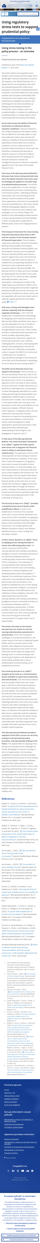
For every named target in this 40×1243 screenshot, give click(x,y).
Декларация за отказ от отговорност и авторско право (18, 1120)
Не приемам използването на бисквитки (21, 1239)
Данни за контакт (10, 1102)
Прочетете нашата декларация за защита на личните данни (21, 1224)
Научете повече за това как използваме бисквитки (21, 1230)
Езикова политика (11, 1153)
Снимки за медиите (11, 1099)
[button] (36, 2)
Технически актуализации (13, 1124)
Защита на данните (11, 1139)
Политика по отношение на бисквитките (19, 1147)
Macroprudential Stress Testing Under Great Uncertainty (18, 853)
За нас (6, 1090)
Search (30, 5)
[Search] (19, 5)
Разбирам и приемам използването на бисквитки (21, 1235)
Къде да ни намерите (12, 1105)
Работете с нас (9, 1093)
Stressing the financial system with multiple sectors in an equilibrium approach (20, 892)
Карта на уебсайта (11, 1157)
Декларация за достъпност (14, 1150)
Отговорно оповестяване (13, 1127)
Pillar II (12, 302)
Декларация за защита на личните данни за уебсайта (20, 1143)
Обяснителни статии (11, 1096)
